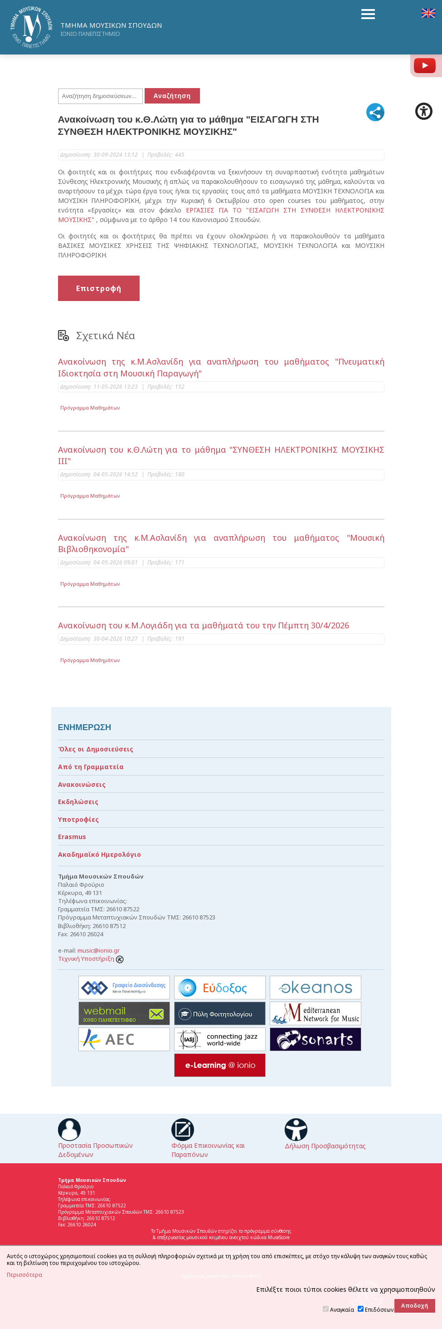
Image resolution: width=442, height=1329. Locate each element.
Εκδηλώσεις (78, 801)
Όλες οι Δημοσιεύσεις (95, 749)
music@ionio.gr (99, 950)
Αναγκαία (342, 1310)
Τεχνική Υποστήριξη (91, 958)
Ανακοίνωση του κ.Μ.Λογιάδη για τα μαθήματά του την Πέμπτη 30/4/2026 (203, 625)
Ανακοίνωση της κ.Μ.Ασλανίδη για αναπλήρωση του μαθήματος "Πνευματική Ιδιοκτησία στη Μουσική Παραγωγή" (221, 367)
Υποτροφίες (78, 819)
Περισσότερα (24, 1275)
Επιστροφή (98, 288)
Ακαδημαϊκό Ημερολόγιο (99, 854)
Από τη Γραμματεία (91, 766)
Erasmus (72, 836)
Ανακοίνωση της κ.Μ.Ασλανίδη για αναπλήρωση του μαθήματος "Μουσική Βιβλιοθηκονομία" (221, 543)
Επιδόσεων (379, 1310)
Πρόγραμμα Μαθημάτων (90, 407)
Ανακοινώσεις (82, 784)
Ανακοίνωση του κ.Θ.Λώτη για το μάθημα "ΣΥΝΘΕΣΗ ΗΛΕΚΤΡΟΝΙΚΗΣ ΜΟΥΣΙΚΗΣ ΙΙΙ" (221, 455)
